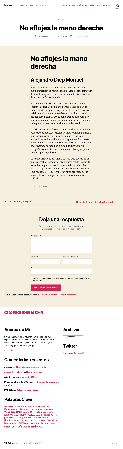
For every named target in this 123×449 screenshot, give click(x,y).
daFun (84, 5)
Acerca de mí (75, 5)
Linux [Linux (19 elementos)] (19, 412)
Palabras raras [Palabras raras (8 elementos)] (34, 415)
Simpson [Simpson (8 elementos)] (42, 420)
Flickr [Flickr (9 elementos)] (45, 409)
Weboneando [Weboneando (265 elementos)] (28, 426)
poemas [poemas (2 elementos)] (34, 418)
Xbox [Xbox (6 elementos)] (41, 427)
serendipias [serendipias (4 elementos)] (24, 420)
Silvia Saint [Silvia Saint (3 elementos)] (33, 420)
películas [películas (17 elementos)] (45, 415)
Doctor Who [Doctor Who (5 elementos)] (30, 409)
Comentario (36, 236)
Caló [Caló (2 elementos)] (47, 407)
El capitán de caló (34, 372)
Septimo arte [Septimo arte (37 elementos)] (11, 420)
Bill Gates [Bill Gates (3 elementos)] (41, 407)
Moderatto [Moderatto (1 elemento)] (43, 412)
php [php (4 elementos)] (17, 418)
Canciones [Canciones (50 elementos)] (10, 409)
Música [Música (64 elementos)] (8, 414)
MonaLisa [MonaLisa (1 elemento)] (50, 412)
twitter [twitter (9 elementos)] (47, 423)
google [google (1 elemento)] (51, 409)
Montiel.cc (10, 5)
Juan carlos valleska (13, 372)
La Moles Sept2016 (28, 377)
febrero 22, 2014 (60, 37)
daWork (106, 5)
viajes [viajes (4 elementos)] (53, 423)
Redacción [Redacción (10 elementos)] (43, 418)
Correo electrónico (70, 257)
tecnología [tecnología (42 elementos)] (10, 423)
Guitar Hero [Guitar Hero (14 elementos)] (9, 412)
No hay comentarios (81, 37)
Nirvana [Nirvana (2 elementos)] (16, 415)
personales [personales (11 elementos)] (9, 418)
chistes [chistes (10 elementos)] (21, 409)
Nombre (34, 257)
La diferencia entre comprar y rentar (30, 367)
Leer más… (9, 350)
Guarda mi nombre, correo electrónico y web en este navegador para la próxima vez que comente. (62, 279)
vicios (45, 186)
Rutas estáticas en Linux (28, 390)
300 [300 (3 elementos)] (5, 407)
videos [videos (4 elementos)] (13, 427)
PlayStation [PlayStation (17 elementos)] (25, 417)
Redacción (38, 186)
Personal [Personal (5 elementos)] (54, 415)
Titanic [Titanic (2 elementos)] (32, 423)
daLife (91, 5)
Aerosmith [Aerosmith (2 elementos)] (20, 407)
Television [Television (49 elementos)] (23, 423)
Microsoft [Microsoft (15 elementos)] (35, 412)
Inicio (65, 5)
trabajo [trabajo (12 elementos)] (39, 423)
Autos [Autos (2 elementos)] (27, 407)
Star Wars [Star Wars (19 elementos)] (52, 420)
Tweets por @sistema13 (73, 353)
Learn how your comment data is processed (57, 295)
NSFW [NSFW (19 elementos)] (23, 415)
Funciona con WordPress (34, 443)
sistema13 (44, 37)
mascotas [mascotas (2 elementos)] (26, 412)
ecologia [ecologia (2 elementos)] (39, 409)
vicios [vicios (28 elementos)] (7, 426)
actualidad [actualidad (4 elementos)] (12, 407)
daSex (99, 5)
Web (32, 267)
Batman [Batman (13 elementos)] (33, 406)
